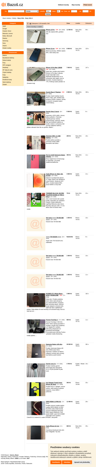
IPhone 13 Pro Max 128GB (54, 67)
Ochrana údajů (41, 456)
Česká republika (9, 463)
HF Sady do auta (7, 70)
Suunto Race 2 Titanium (53, 92)
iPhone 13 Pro (50, 29)
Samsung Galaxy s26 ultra (54, 344)
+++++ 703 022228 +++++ (53, 237)
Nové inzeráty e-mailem (34, 26)
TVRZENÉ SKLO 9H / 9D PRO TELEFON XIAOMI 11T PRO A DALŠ (55, 195)
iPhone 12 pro (50, 48)
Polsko (24, 463)
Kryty (4, 75)
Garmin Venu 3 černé (52, 111)
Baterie (5, 55)
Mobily (14, 18)
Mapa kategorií (5, 462)
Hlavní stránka (6, 18)
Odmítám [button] (67, 462)
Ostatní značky (7, 48)
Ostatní (5, 84)
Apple (4, 26)
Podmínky (33, 456)
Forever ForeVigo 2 (52, 320)
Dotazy (9, 456)
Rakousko (29, 463)
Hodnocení (15, 456)
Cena (68, 23)
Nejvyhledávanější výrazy (17, 462)
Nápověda (4, 456)
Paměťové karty (7, 79)
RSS (47, 456)
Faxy (4, 62)
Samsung (5, 41)
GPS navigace (7, 65)
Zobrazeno (88, 23)
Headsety (5, 67)
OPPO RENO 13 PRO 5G (53, 401)
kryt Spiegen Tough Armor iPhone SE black (54, 383)
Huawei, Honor (7, 31)
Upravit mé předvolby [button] (82, 462)
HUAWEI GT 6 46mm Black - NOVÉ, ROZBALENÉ (54, 294)
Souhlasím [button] (56, 462)
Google (5, 28)
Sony (4, 43)
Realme (5, 38)
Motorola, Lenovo (8, 33)
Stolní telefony (7, 82)
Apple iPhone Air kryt (52, 426)
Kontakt (21, 456)
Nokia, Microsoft (7, 36)
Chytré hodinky (7, 72)
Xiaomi (5, 45)
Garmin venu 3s (51, 364)
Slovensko (18, 463)
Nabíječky (5, 77)
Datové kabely (7, 60)
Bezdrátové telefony (8, 58)
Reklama (27, 456)
